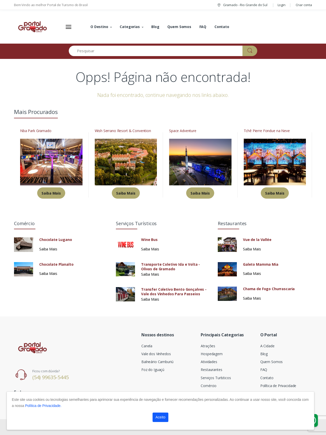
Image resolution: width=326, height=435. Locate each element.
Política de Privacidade (278, 385)
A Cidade (267, 345)
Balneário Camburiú (157, 361)
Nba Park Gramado (35, 131)
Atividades (209, 361)
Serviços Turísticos (216, 377)
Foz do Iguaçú (152, 369)
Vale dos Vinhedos (156, 353)
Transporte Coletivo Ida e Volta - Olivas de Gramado (170, 266)
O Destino (99, 26)
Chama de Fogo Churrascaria (269, 289)
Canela (146, 345)
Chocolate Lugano (55, 239)
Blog (155, 26)
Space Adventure (182, 131)
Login (282, 5)
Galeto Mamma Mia (260, 264)
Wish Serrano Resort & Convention (123, 131)
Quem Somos (179, 26)
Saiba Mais (51, 193)
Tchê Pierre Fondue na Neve (267, 131)
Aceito (161, 417)
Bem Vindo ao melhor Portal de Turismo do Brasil (51, 5)
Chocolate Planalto (56, 264)
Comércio (208, 385)
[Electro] (33, 26)
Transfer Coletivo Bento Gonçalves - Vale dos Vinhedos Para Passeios (174, 291)
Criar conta (304, 5)
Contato (221, 26)
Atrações (208, 345)
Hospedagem (212, 353)
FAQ (203, 26)
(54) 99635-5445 (50, 377)
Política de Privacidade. (43, 406)
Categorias (130, 26)
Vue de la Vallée (257, 239)
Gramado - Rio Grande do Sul (242, 5)
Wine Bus (149, 239)
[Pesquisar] (156, 51)
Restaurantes (211, 369)
